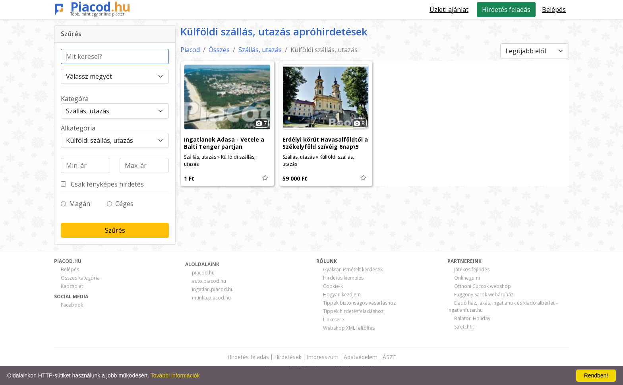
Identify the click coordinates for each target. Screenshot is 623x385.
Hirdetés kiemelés (343, 277)
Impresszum (323, 357)
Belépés (70, 269)
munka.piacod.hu (211, 297)
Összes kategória (80, 277)
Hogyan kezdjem (342, 294)
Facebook (72, 304)
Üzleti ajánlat (449, 9)
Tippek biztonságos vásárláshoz (359, 302)
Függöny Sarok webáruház (483, 294)
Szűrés (115, 230)
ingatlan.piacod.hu (213, 289)
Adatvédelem (360, 357)
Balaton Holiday (472, 318)
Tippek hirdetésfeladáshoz (353, 311)
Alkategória (78, 128)
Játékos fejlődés (471, 269)
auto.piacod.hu (209, 281)
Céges (124, 203)
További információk (175, 375)
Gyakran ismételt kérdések (353, 269)
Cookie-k (333, 286)
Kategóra (75, 98)
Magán (79, 203)
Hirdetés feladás (506, 9)
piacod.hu (203, 272)
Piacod (100, 6)
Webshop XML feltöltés (349, 328)
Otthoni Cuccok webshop (482, 286)
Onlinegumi (467, 277)
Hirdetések (288, 357)
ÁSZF (389, 357)
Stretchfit (464, 326)
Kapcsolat (72, 286)
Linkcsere (333, 319)
